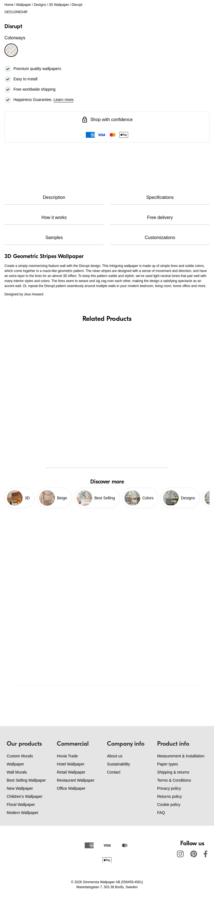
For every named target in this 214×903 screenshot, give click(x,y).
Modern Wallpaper (22, 812)
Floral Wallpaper (21, 804)
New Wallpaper (20, 788)
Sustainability (118, 764)
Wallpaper (23, 5)
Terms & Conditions (174, 780)
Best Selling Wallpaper (26, 780)
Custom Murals (20, 756)
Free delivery (160, 217)
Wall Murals (17, 772)
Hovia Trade (67, 756)
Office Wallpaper (71, 788)
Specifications (160, 197)
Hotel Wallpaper (70, 764)
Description (54, 197)
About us (114, 756)
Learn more (64, 99)
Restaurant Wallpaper (75, 780)
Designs (40, 5)
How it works (54, 217)
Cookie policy (168, 804)
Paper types (167, 764)
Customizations (160, 237)
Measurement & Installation (181, 756)
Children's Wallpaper (24, 796)
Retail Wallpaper (71, 772)
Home (8, 5)
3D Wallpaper (59, 5)
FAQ (161, 812)
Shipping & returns (173, 772)
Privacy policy (169, 788)
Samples (54, 237)
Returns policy (169, 796)
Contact (113, 772)
